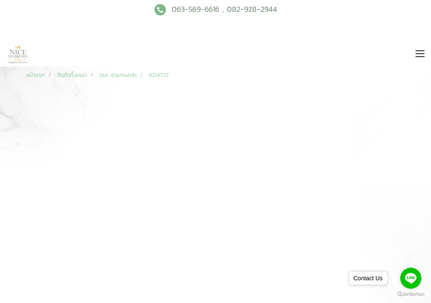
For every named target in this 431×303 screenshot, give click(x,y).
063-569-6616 (195, 9)
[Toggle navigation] (420, 54)
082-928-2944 (252, 9)
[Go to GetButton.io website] (410, 294)
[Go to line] (410, 278)
